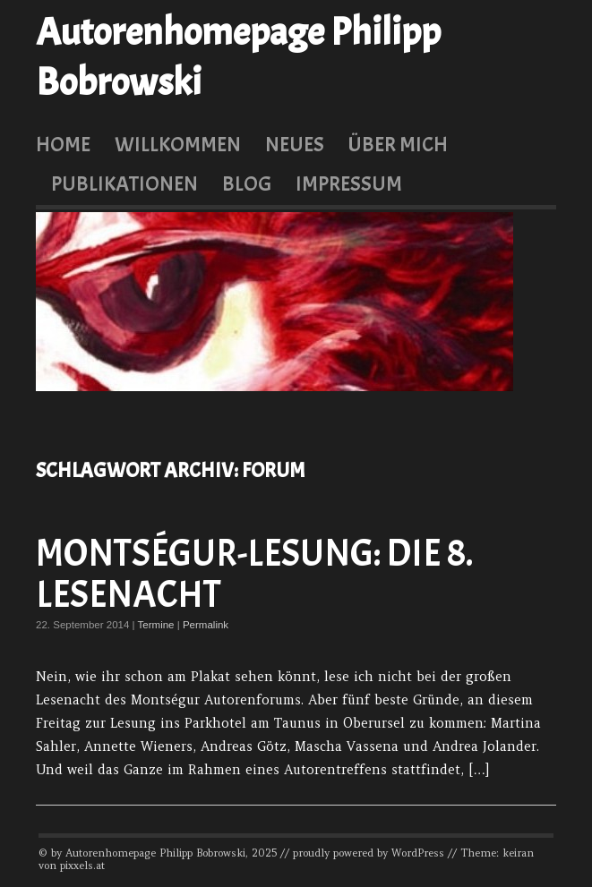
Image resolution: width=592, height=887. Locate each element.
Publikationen (124, 183)
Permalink (205, 624)
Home (63, 144)
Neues (294, 144)
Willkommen (178, 144)
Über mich (397, 144)
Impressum (349, 183)
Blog (246, 183)
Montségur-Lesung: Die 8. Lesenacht (254, 574)
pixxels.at (82, 865)
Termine (156, 624)
